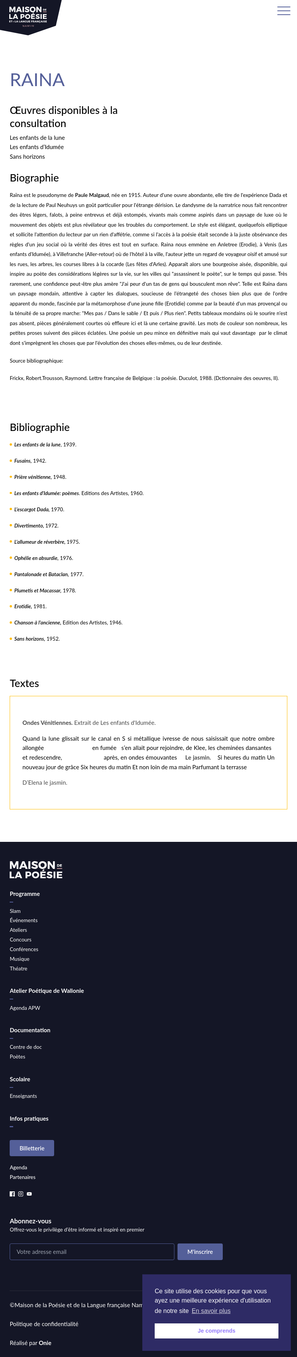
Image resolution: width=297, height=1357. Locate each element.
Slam (15, 911)
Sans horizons (27, 156)
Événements (24, 920)
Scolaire (20, 1078)
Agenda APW (25, 1008)
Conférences (24, 949)
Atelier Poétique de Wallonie (47, 990)
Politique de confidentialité (44, 1323)
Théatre (18, 968)
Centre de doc (26, 1047)
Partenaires (23, 1177)
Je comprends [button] (217, 1331)
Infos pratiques (29, 1118)
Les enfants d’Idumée (37, 146)
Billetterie (31, 1148)
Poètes (17, 1056)
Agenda (18, 1167)
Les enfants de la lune (37, 137)
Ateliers (18, 930)
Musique (19, 959)
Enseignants (23, 1096)
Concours (20, 939)
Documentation (30, 1029)
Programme (25, 893)
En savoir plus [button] (211, 1311)
